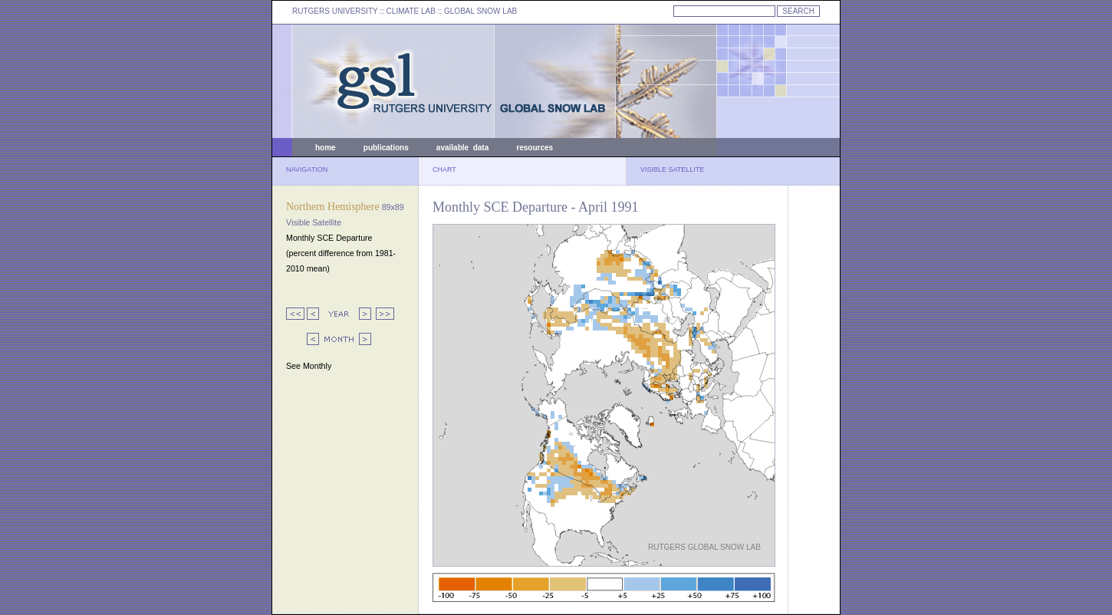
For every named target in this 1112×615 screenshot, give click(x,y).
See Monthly (308, 365)
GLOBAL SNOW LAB (480, 11)
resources (534, 147)
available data (462, 147)
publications (386, 147)
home (325, 147)
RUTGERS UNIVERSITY (335, 11)
